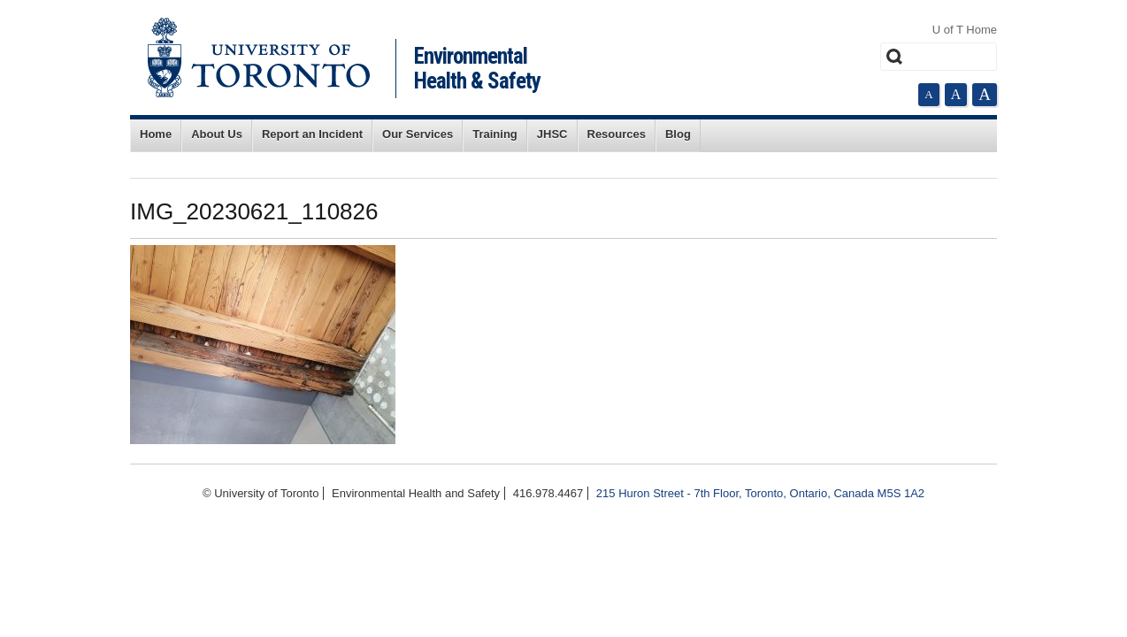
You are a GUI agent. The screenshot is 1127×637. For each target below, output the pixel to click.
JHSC (552, 134)
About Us (216, 134)
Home (156, 134)
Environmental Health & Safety (477, 68)
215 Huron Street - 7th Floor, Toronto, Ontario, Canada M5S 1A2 (760, 493)
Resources (616, 134)
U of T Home (964, 29)
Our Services (417, 134)
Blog (678, 134)
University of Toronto (259, 57)
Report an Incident (312, 134)
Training (495, 134)
